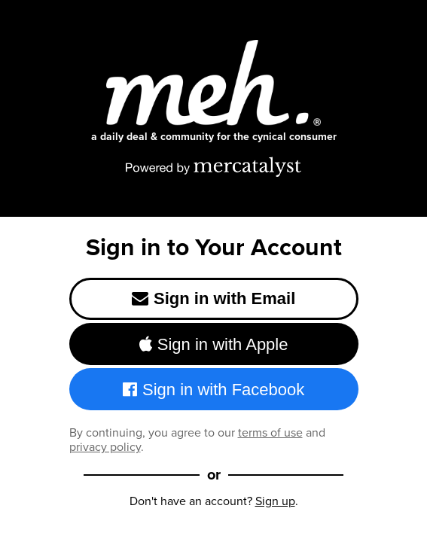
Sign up (275, 501)
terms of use (270, 432)
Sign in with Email (214, 298)
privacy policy (105, 446)
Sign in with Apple (213, 344)
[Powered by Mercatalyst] (214, 166)
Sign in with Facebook (214, 389)
